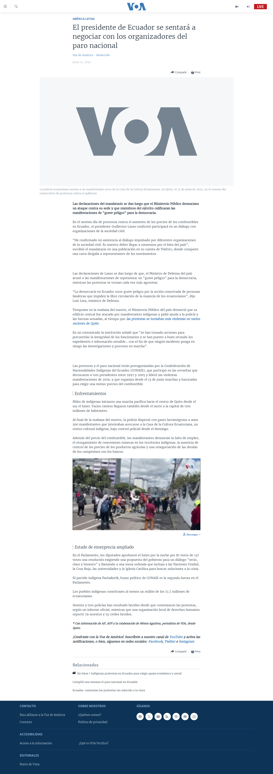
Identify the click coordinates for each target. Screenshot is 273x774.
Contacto (26, 722)
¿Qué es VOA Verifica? (93, 743)
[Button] (179, 72)
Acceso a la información (36, 743)
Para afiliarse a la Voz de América (42, 715)
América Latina (84, 19)
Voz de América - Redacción (91, 55)
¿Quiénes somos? (89, 715)
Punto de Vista (29, 764)
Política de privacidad (92, 722)
